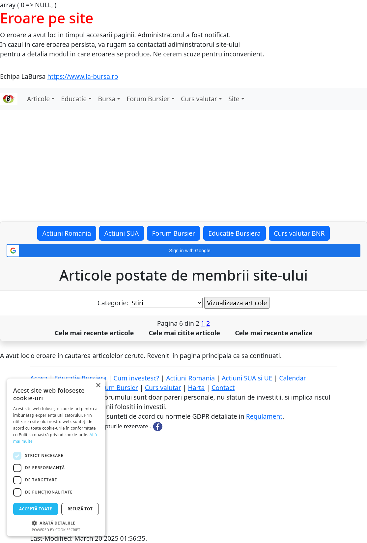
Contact (223, 387)
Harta (196, 387)
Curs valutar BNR (299, 233)
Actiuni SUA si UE (247, 378)
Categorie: (113, 302)
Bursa (106, 98)
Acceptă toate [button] (35, 509)
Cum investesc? (136, 378)
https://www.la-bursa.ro (82, 76)
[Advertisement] (183, 166)
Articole (38, 98)
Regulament (264, 416)
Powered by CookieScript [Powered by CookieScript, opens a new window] (56, 529)
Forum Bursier (148, 98)
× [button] (98, 385)
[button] (183, 250)
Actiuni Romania (66, 233)
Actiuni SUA (121, 233)
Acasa (39, 378)
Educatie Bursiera (234, 233)
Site (234, 98)
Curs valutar (199, 98)
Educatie (74, 98)
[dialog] (56, 457)
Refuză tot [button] (80, 509)
